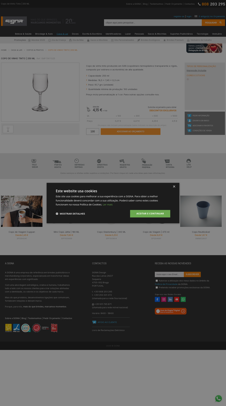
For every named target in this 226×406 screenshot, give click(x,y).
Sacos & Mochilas (157, 33)
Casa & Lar (62, 33)
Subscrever (192, 274)
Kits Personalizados (122, 40)
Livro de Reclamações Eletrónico (108, 330)
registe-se (179, 16)
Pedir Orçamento (173, 4)
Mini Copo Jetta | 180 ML (66, 232)
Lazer (128, 33)
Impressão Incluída (196, 70)
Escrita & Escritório (92, 33)
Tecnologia (202, 33)
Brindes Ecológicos (148, 40)
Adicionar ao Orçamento (130, 131)
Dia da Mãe (76, 40)
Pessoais (139, 33)
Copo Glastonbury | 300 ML (111, 232)
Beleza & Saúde (23, 33)
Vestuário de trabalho (199, 40)
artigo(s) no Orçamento (212, 16)
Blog (145, 4)
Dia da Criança (57, 40)
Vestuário (217, 33)
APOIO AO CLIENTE (107, 322)
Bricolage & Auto (44, 33)
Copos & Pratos (35, 50)
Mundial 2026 (36, 40)
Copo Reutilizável (201, 232)
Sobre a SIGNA (133, 4)
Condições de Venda (202, 131)
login (189, 16)
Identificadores (113, 33)
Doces (75, 33)
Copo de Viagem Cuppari (22, 232)
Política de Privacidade (166, 284)
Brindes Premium (173, 40)
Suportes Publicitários (181, 33)
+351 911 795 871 (103, 304)
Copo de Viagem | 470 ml (156, 232)
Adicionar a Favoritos (203, 126)
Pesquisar (211, 22)
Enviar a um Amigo (201, 121)
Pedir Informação (201, 116)
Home (4, 50)
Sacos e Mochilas (97, 40)
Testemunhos (156, 4)
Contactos (190, 4)
